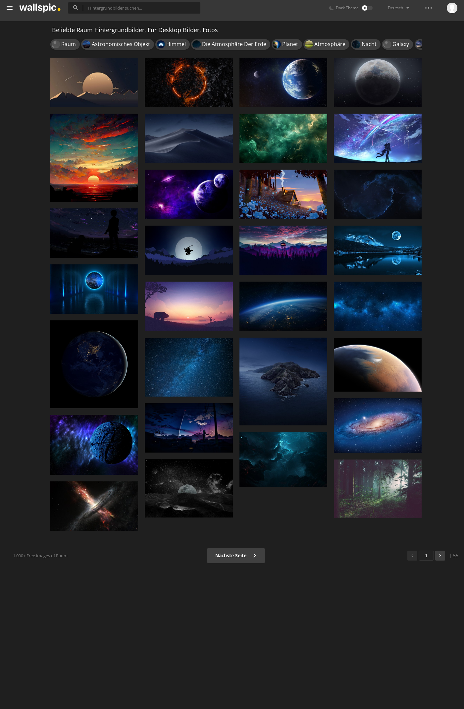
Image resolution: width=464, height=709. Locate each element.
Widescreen (24, 179)
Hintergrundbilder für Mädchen (36, 76)
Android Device (28, 166)
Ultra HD (21, 141)
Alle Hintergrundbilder (36, 25)
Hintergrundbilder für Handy (36, 38)
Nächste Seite (273, 555)
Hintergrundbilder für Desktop (40, 50)
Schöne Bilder (27, 63)
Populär (24, 115)
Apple (18, 154)
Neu (20, 102)
